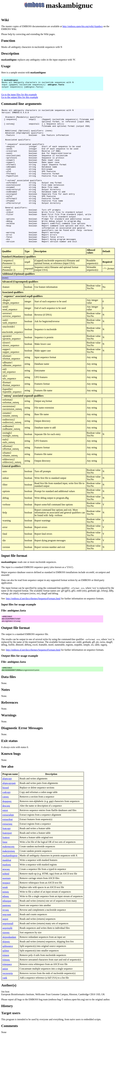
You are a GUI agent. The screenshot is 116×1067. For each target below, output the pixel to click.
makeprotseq (8, 883)
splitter (5, 982)
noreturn (6, 910)
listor (4, 874)
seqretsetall (7, 955)
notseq (5, 924)
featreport (7, 865)
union (5, 1001)
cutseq (5, 829)
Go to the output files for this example (19, 100)
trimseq (6, 991)
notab (5, 919)
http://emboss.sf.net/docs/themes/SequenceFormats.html (33, 628)
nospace (6, 915)
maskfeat (6, 892)
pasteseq (6, 937)
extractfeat (7, 851)
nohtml (5, 905)
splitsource (7, 978)
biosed (5, 819)
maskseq (6, 896)
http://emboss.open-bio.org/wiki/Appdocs (83, 26)
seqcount (6, 946)
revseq (5, 942)
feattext (6, 869)
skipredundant (9, 969)
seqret (5, 951)
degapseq (6, 833)
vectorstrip (7, 1005)
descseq (6, 838)
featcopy (6, 860)
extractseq (7, 856)
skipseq (6, 973)
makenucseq (8, 878)
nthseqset (6, 933)
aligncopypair (9, 815)
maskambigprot (10, 887)
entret (5, 842)
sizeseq (5, 964)
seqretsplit (7, 960)
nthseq (5, 928)
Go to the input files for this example (19, 97)
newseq (6, 901)
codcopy (6, 824)
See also (7, 799)
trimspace (7, 996)
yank (4, 1010)
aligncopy (7, 810)
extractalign (8, 847)
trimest (5, 987)
